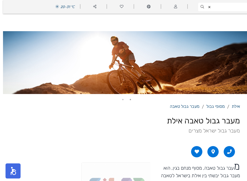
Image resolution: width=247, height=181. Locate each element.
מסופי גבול (212, 106)
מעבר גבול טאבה (181, 106)
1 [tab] (127, 99)
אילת (233, 106)
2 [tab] (119, 99)
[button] (10, 170)
